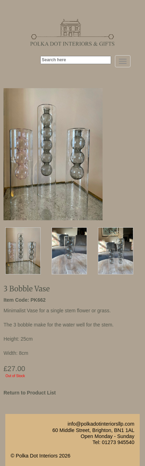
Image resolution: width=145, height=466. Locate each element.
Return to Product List (30, 393)
